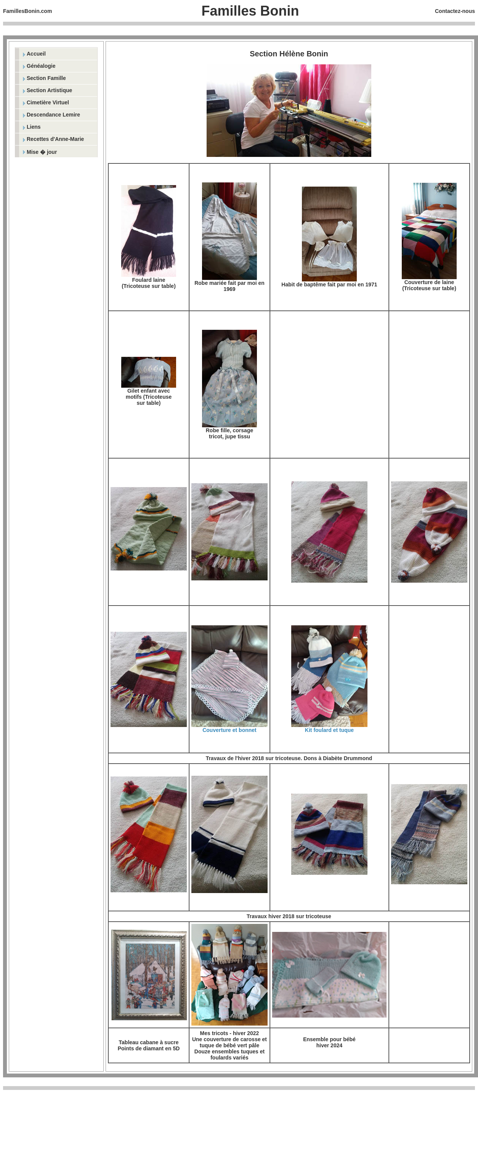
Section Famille (46, 78)
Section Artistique (49, 90)
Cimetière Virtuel (48, 102)
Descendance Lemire (53, 115)
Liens (34, 127)
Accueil (36, 54)
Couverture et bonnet (229, 730)
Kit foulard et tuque (329, 730)
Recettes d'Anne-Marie (55, 139)
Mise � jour (42, 152)
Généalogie (41, 66)
